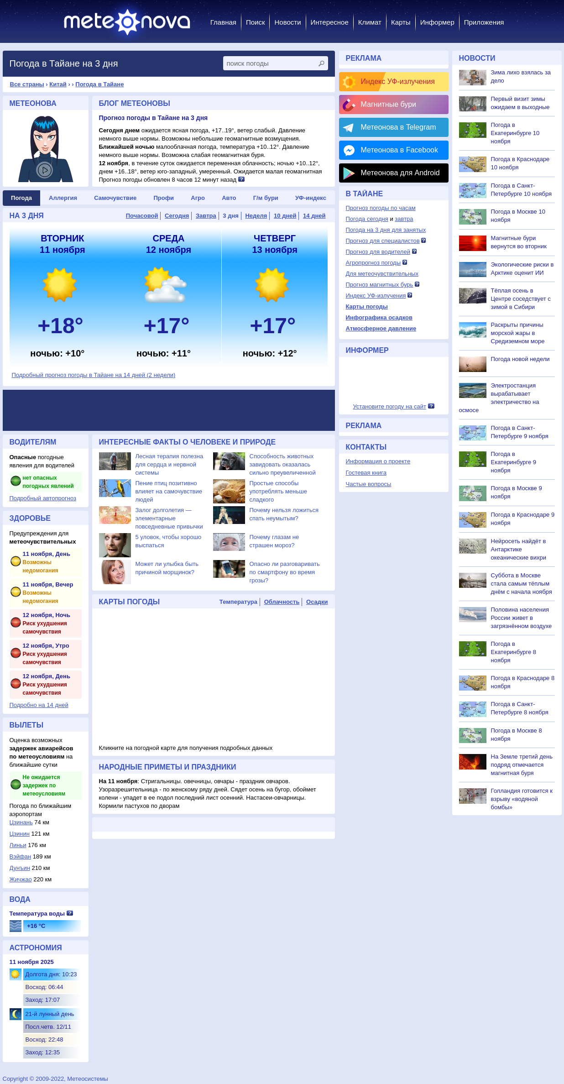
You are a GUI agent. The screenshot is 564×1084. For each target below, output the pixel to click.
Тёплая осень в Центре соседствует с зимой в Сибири (521, 298)
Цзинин (20, 833)
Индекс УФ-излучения (398, 81)
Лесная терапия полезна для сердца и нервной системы (170, 464)
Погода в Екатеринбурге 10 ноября (515, 133)
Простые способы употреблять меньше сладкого (278, 491)
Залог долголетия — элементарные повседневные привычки (169, 518)
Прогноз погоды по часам (381, 207)
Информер (437, 22)
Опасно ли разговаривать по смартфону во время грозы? (285, 572)
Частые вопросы (369, 484)
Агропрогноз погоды (373, 262)
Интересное (330, 22)
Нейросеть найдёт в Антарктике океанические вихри (518, 549)
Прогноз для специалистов (383, 240)
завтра (404, 218)
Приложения (484, 22)
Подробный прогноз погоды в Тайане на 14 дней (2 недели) (94, 375)
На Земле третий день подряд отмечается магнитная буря (522, 764)
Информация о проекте (378, 461)
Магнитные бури (389, 104)
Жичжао (21, 879)
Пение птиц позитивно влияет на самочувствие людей (169, 491)
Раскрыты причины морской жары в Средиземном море (518, 333)
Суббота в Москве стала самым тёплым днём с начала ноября (521, 583)
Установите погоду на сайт (389, 406)
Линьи (18, 845)
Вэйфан (20, 856)
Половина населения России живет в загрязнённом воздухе (521, 617)
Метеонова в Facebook (399, 150)
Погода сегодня (367, 218)
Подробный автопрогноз (43, 498)
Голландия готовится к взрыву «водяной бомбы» (522, 799)
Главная (223, 22)
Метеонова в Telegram (398, 127)
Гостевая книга (366, 472)
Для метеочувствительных (382, 273)
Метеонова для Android (400, 173)
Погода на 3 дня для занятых (386, 229)
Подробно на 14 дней (39, 705)
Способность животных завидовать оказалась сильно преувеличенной (283, 464)
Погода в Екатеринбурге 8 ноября (514, 652)
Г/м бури (265, 197)
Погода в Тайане (99, 84)
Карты (401, 22)
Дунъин (20, 867)
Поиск (255, 22)
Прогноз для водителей (378, 251)
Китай (58, 84)
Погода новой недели (520, 359)
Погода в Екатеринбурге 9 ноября (514, 462)
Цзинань (21, 822)
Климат (369, 22)
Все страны (27, 84)
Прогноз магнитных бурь (379, 284)
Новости (287, 22)
